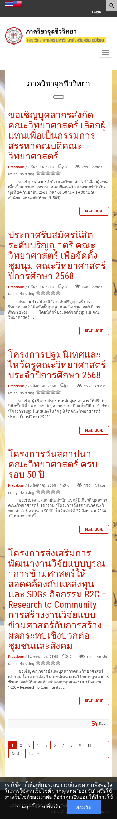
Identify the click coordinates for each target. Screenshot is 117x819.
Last (32, 753)
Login (96, 11)
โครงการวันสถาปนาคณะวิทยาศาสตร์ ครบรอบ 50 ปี (53, 464)
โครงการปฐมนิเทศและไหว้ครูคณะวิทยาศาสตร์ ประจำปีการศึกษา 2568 (57, 365)
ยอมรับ (83, 807)
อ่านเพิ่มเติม (49, 806)
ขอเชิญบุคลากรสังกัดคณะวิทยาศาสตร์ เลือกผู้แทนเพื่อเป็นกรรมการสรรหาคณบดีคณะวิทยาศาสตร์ (57, 135)
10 (89, 745)
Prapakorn (16, 167)
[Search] (111, 5)
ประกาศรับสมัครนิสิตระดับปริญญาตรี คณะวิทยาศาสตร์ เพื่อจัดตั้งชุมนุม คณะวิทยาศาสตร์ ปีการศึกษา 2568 (57, 255)
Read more (94, 211)
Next (15, 753)
